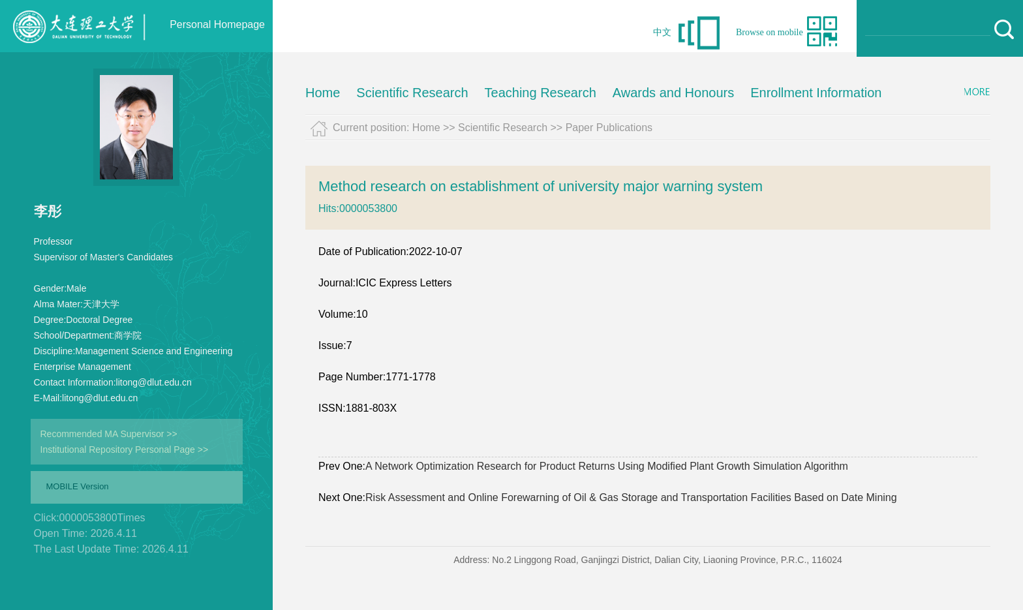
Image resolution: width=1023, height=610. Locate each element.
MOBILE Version (77, 486)
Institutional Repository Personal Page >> (124, 449)
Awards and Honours (673, 92)
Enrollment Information (815, 92)
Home (322, 92)
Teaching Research (540, 92)
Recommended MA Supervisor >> (108, 434)
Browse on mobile (769, 32)
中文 (662, 32)
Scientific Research (412, 92)
